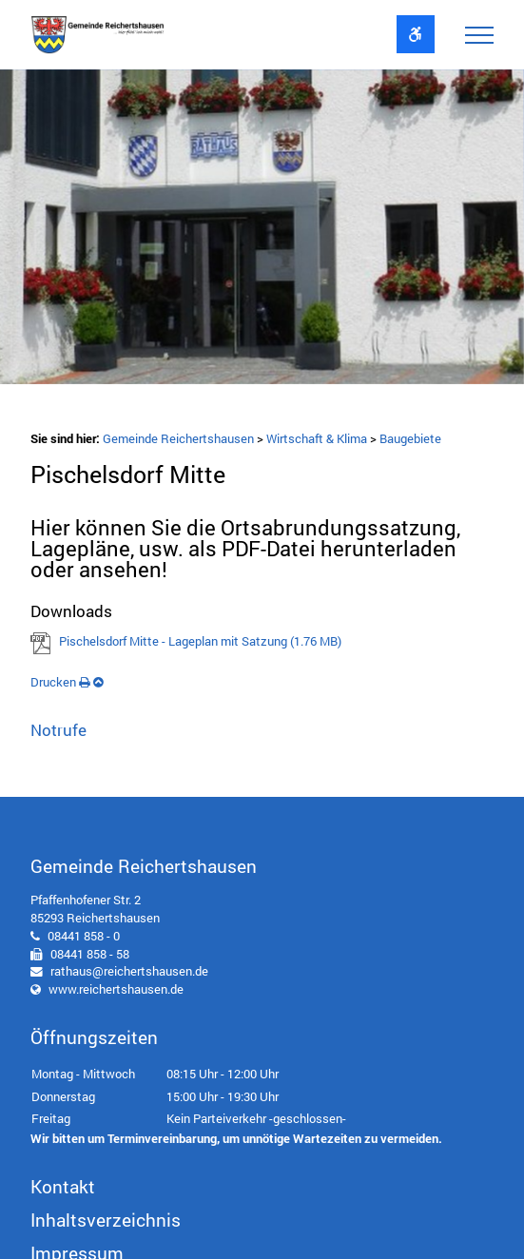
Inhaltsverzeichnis (105, 1219)
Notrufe (58, 730)
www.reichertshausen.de (116, 989)
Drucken (60, 681)
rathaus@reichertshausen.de (129, 970)
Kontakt (62, 1186)
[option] (262, 231)
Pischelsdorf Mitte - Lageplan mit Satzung (200, 641)
